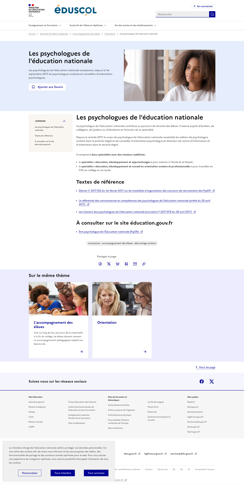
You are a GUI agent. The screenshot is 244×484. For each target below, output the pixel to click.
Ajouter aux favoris (50, 87)
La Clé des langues (156, 402)
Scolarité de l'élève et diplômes (86, 25)
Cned (31, 417)
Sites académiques (76, 423)
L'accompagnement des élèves (86, 33)
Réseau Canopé (36, 421)
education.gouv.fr (37, 402)
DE (174, 469)
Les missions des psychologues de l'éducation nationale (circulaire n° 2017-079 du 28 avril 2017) (135, 212)
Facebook (201, 381)
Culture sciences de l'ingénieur (121, 410)
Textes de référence (44, 135)
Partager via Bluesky (118, 264)
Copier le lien (144, 264)
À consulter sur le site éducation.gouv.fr (44, 143)
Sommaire (40, 121)
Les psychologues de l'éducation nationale (49, 129)
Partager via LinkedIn (126, 264)
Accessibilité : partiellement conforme (123, 469)
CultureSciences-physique (119, 415)
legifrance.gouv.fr (154, 453)
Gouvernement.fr (195, 412)
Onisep (32, 412)
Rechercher (212, 14)
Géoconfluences (115, 428)
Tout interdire (62, 473)
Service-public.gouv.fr (197, 421)
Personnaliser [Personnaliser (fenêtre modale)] (30, 473)
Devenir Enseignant (37, 407)
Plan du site (162, 469)
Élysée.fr (191, 402)
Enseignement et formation (43, 25)
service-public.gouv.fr (182, 453)
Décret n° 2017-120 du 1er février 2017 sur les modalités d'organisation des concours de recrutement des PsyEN (145, 190)
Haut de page (207, 367)
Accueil (32, 33)
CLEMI (31, 426)
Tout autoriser (96, 473)
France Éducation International (82, 402)
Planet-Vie (152, 412)
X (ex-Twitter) (211, 381)
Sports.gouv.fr (193, 431)
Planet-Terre (153, 407)
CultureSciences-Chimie (118, 405)
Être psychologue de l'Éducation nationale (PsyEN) (109, 231)
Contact (149, 469)
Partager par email (135, 264)
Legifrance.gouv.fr (195, 417)
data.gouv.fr (130, 453)
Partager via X (109, 264)
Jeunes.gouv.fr (193, 426)
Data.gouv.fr (193, 407)
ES (189, 469)
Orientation (110, 33)
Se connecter (205, 6)
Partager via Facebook (100, 264)
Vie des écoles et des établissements (134, 25)
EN (181, 469)
